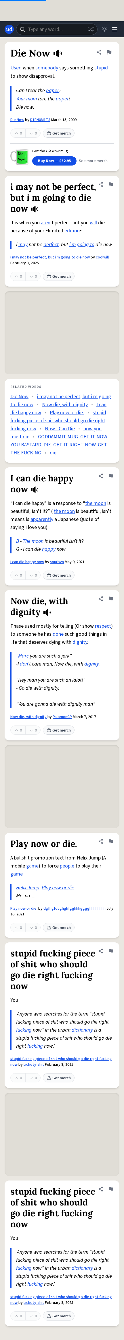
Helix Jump (27, 887)
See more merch (93, 161)
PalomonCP (62, 717)
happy (49, 549)
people (67, 866)
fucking (24, 1030)
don (24, 664)
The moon (33, 541)
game (32, 866)
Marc (23, 656)
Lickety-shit (34, 1064)
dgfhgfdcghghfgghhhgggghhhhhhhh (74, 908)
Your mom (26, 98)
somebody (46, 67)
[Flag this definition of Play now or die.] (110, 841)
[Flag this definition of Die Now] (109, 52)
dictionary (82, 1030)
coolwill (102, 257)
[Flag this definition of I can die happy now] (110, 476)
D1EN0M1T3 (40, 120)
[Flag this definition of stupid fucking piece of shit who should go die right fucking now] (110, 951)
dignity (80, 642)
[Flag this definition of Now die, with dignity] (110, 598)
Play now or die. (67, 412)
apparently (41, 519)
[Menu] (114, 29)
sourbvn (57, 562)
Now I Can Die (60, 428)
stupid (101, 67)
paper (52, 90)
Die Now (17, 120)
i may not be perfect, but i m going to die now (50, 257)
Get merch (59, 133)
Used (16, 67)
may (23, 244)
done (58, 634)
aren (45, 222)
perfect (51, 244)
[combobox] (57, 29)
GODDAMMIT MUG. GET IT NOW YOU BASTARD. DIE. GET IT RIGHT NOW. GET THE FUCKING (58, 444)
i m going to (81, 244)
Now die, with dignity (65, 404)
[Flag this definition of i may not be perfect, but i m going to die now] (110, 184)
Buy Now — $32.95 (54, 161)
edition (72, 230)
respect (103, 626)
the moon (95, 503)
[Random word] (90, 29)
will (93, 222)
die (53, 452)
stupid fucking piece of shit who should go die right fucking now (58, 420)
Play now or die (58, 887)
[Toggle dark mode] (104, 29)
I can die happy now (27, 562)
